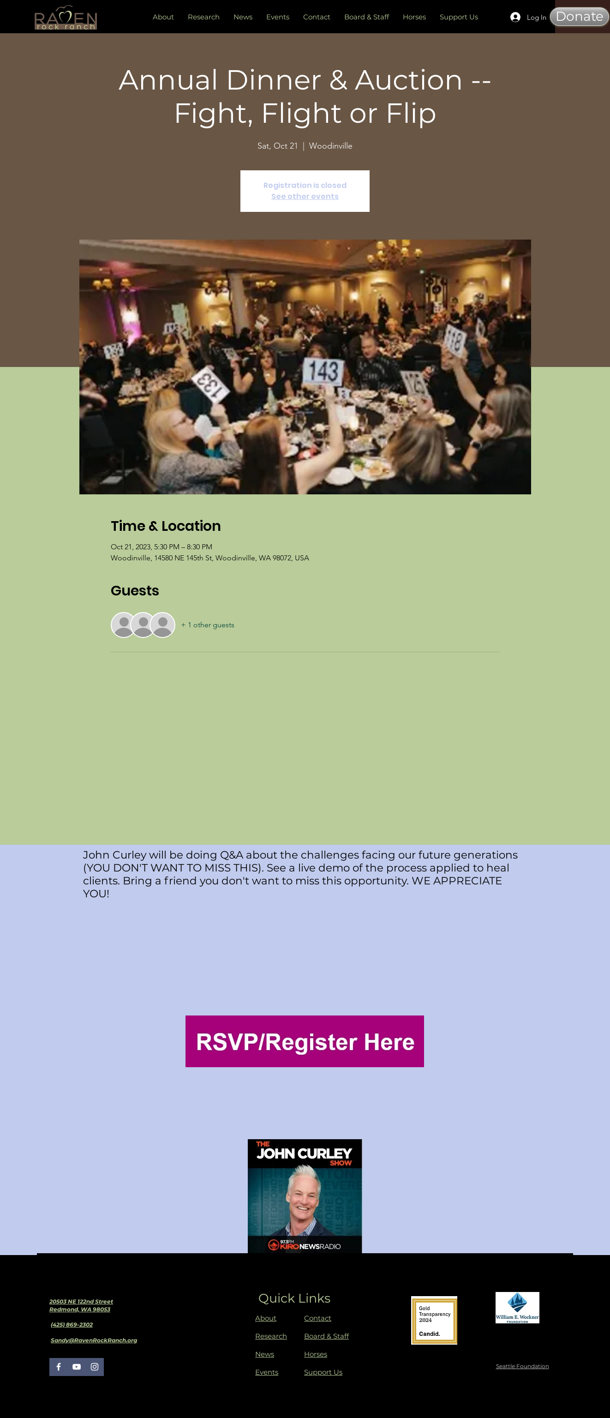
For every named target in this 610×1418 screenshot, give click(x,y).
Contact (317, 1318)
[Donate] (579, 16)
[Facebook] (59, 1367)
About (265, 1318)
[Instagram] (95, 1367)
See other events (305, 196)
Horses (315, 1354)
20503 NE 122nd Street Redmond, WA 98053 (81, 1305)
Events (266, 1372)
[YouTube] (77, 1367)
